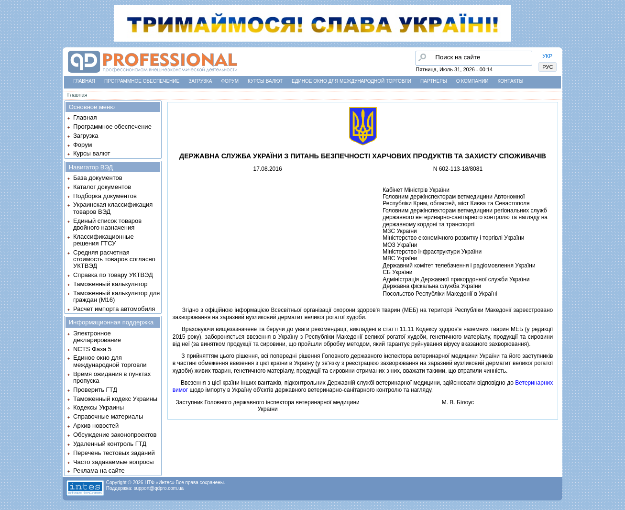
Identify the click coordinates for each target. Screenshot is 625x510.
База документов (97, 177)
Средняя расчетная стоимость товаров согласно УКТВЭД (114, 259)
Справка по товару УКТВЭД (113, 274)
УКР (547, 56)
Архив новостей (96, 425)
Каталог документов (102, 186)
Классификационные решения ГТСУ (103, 240)
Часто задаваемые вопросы (113, 462)
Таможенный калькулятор (110, 284)
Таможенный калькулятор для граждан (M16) (116, 296)
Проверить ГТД (95, 389)
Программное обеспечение (141, 81)
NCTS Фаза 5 (92, 349)
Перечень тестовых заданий (114, 452)
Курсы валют (265, 81)
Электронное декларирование (97, 337)
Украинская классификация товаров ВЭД (113, 208)
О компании (472, 81)
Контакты (511, 81)
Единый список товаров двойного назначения (107, 224)
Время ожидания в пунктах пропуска (112, 377)
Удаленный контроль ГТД (109, 443)
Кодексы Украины (98, 407)
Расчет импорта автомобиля (114, 308)
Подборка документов (105, 196)
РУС (547, 67)
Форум (230, 81)
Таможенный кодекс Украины (115, 398)
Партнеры (433, 81)
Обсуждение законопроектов (115, 434)
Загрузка (200, 81)
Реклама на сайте (99, 470)
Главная (84, 81)
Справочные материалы (108, 416)
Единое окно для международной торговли (351, 81)
